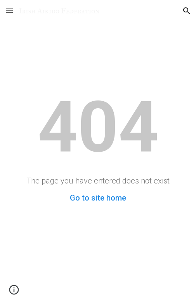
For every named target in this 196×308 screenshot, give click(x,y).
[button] (9, 10)
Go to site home (98, 197)
